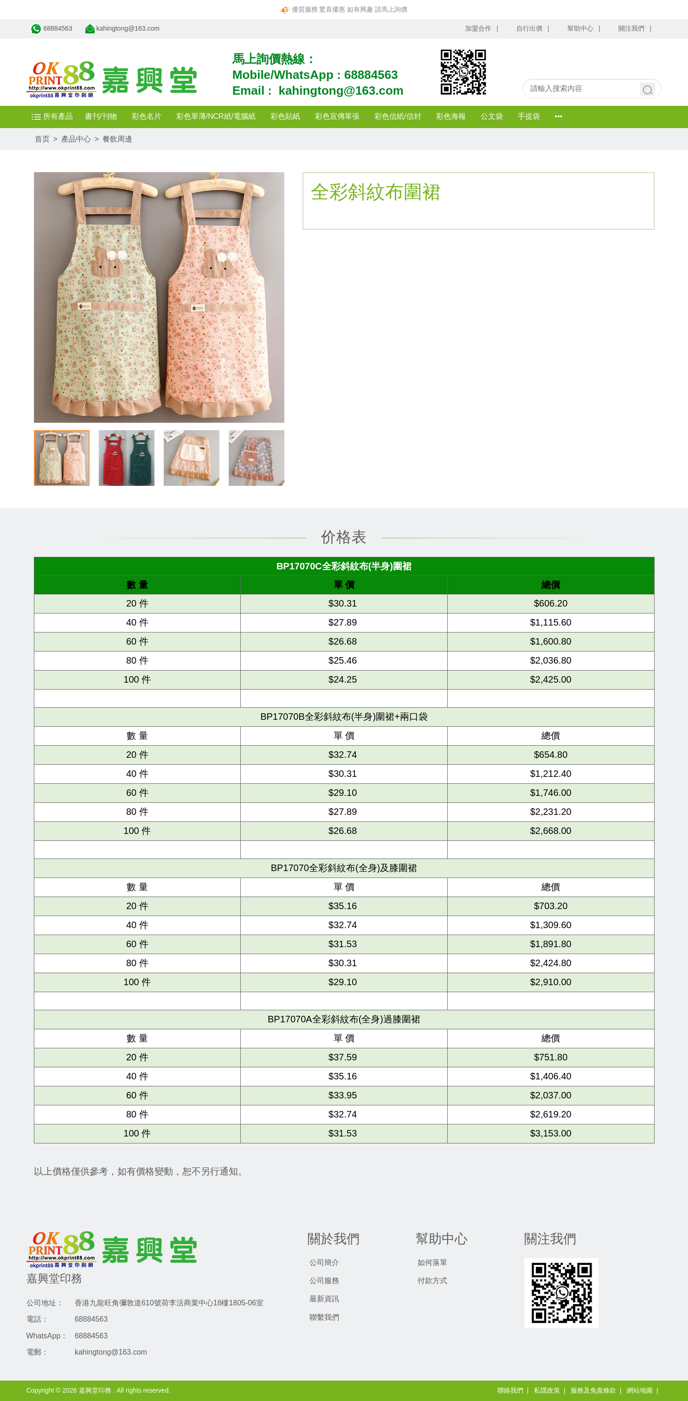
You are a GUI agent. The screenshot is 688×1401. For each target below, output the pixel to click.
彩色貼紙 (290, 116)
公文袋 (496, 116)
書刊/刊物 (106, 116)
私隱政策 (547, 1390)
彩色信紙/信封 (402, 116)
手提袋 (533, 116)
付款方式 (432, 1281)
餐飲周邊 (117, 139)
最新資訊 (324, 1299)
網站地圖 (640, 1390)
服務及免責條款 (593, 1390)
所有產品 (54, 116)
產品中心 (76, 139)
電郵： (37, 1352)
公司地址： (45, 1303)
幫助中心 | (583, 28)
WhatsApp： (47, 1336)
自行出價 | (532, 28)
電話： (37, 1319)
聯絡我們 (510, 1390)
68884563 (371, 75)
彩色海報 (455, 116)
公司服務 (324, 1281)
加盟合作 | (481, 28)
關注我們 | (634, 28)
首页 (42, 139)
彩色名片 (151, 116)
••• (563, 116)
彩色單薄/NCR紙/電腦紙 (221, 116)
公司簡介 (324, 1262)
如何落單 (432, 1262)
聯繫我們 (324, 1317)
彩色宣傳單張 (342, 116)
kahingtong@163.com (341, 90)
